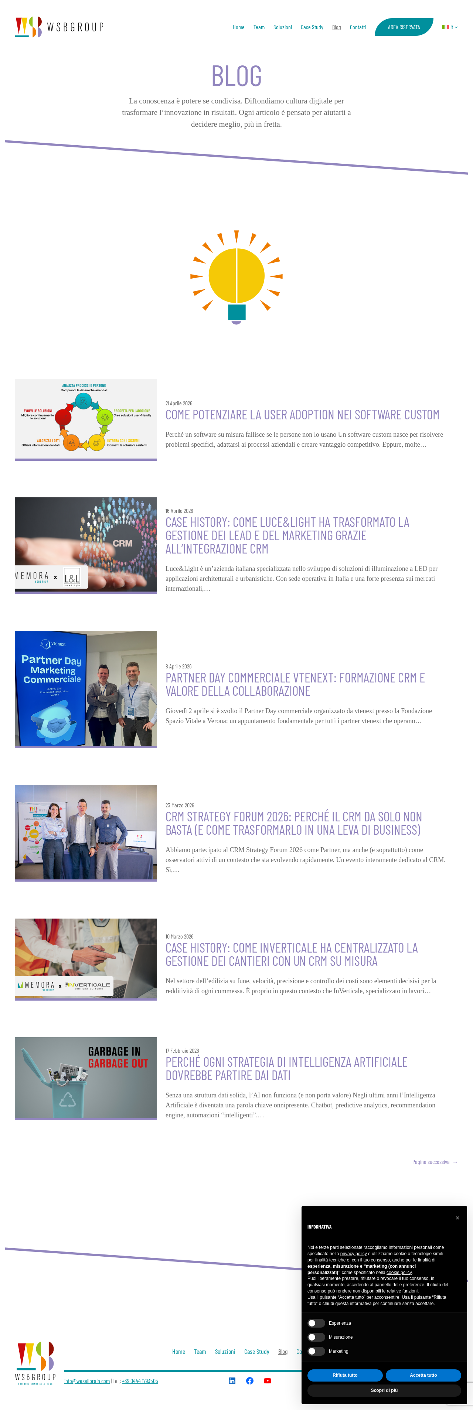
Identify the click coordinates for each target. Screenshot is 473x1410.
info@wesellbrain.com (87, 1380)
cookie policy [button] (399, 1272)
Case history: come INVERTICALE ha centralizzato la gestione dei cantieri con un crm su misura (292, 954)
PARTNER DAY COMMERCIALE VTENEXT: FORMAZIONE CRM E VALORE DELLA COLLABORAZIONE (295, 684)
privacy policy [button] (353, 1253)
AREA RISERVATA (404, 26)
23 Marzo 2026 (180, 804)
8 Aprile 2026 (179, 666)
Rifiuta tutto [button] (345, 1375)
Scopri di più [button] (384, 1390)
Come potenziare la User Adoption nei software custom (303, 414)
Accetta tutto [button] (423, 1375)
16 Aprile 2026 (179, 510)
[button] (457, 1218)
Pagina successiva (435, 1161)
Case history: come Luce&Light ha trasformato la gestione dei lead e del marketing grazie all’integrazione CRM (287, 535)
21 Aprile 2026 (179, 402)
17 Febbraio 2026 (182, 1050)
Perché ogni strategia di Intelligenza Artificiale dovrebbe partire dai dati (287, 1068)
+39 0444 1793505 (140, 1380)
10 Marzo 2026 (180, 936)
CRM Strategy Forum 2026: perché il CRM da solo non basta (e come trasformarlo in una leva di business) (294, 823)
